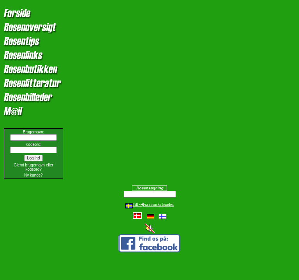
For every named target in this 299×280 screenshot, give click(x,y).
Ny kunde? (33, 175)
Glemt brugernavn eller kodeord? (33, 167)
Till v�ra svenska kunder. (149, 204)
